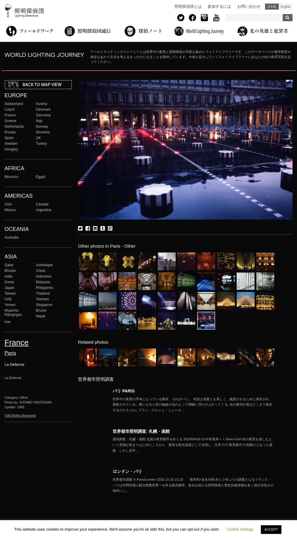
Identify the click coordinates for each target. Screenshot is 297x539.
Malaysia (43, 282)
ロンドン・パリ (127, 471)
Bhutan (10, 271)
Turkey (41, 143)
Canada (42, 204)
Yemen (10, 305)
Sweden (11, 143)
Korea (9, 282)
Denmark (43, 109)
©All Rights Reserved (20, 415)
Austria (41, 104)
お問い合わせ (249, 6)
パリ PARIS (124, 391)
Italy (39, 121)
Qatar (8, 265)
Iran (7, 322)
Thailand (43, 293)
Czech (9, 109)
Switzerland (13, 104)
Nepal (40, 316)
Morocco (11, 177)
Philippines (44, 288)
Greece (10, 121)
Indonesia (43, 276)
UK (38, 138)
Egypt (40, 177)
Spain (9, 138)
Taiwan (10, 293)
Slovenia (43, 132)
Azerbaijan (44, 265)
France (10, 115)
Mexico (10, 210)
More (193, 404)
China (40, 271)
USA (8, 204)
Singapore (44, 305)
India (8, 276)
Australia (11, 237)
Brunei (41, 310)
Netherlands (14, 126)
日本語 (272, 7)
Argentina (43, 210)
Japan (9, 288)
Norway (42, 126)
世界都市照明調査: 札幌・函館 (141, 431)
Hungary (11, 149)
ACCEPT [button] (271, 529)
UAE (8, 299)
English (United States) (286, 7)
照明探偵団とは (188, 6)
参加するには (219, 6)
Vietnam (42, 299)
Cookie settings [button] (240, 529)
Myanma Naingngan (13, 312)
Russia (10, 132)
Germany (43, 115)
